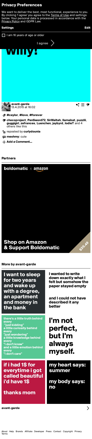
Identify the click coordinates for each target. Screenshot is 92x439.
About (4, 431)
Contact (57, 431)
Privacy (78, 431)
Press (49, 431)
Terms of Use (60, 15)
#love (23, 115)
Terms (5, 434)
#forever (35, 115)
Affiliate (28, 431)
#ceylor (12, 115)
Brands (19, 431)
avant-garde (20, 104)
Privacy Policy (11, 21)
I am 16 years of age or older (25, 35)
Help (11, 431)
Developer (39, 431)
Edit (87, 27)
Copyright (68, 431)
